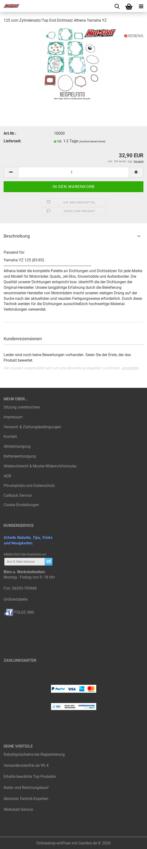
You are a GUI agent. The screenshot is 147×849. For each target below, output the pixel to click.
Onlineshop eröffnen (53, 843)
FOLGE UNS (19, 612)
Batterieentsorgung (20, 456)
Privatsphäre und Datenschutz (29, 485)
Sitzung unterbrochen (22, 407)
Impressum (13, 417)
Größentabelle (15, 599)
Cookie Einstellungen (21, 505)
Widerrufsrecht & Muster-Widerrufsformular (40, 466)
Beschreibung (17, 236)
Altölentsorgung (17, 446)
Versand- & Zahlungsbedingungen (32, 427)
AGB (7, 476)
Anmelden (130, 368)
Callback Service (18, 495)
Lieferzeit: (12, 141)
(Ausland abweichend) (92, 141)
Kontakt (10, 436)
